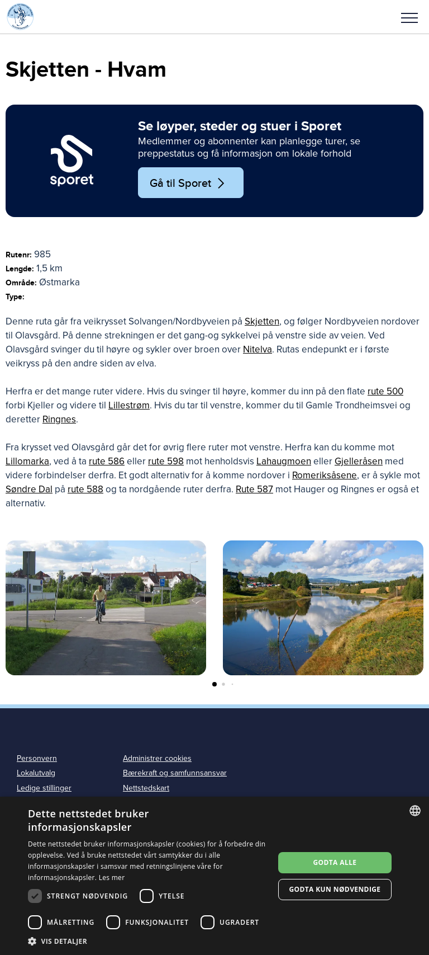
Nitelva (257, 349)
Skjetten (262, 321)
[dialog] (214, 876)
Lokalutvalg (36, 773)
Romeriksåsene (324, 475)
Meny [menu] (409, 17)
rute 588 (85, 489)
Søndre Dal (29, 489)
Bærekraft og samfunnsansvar (175, 773)
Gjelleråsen (359, 461)
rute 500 (385, 391)
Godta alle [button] (334, 862)
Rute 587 (254, 489)
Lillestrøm (129, 405)
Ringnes (59, 419)
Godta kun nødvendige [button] (334, 889)
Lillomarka (27, 461)
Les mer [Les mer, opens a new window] (112, 877)
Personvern (37, 758)
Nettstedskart (146, 788)
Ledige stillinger (44, 788)
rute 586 (107, 461)
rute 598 (166, 461)
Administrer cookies (157, 758)
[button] (409, 17)
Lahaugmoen (283, 461)
